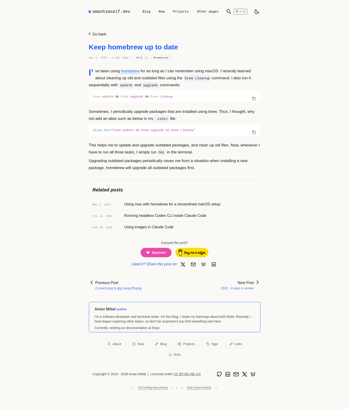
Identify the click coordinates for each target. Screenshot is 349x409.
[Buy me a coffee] (191, 252)
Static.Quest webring (199, 387)
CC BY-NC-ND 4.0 (187, 374)
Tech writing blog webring (152, 387)
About (114, 344)
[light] (256, 11)
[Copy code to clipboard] (254, 98)
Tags (212, 344)
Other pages (207, 12)
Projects (181, 12)
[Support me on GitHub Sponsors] (156, 252)
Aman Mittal (105, 309)
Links (235, 344)
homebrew (130, 71)
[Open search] (236, 12)
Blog (146, 12)
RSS (174, 355)
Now (162, 12)
